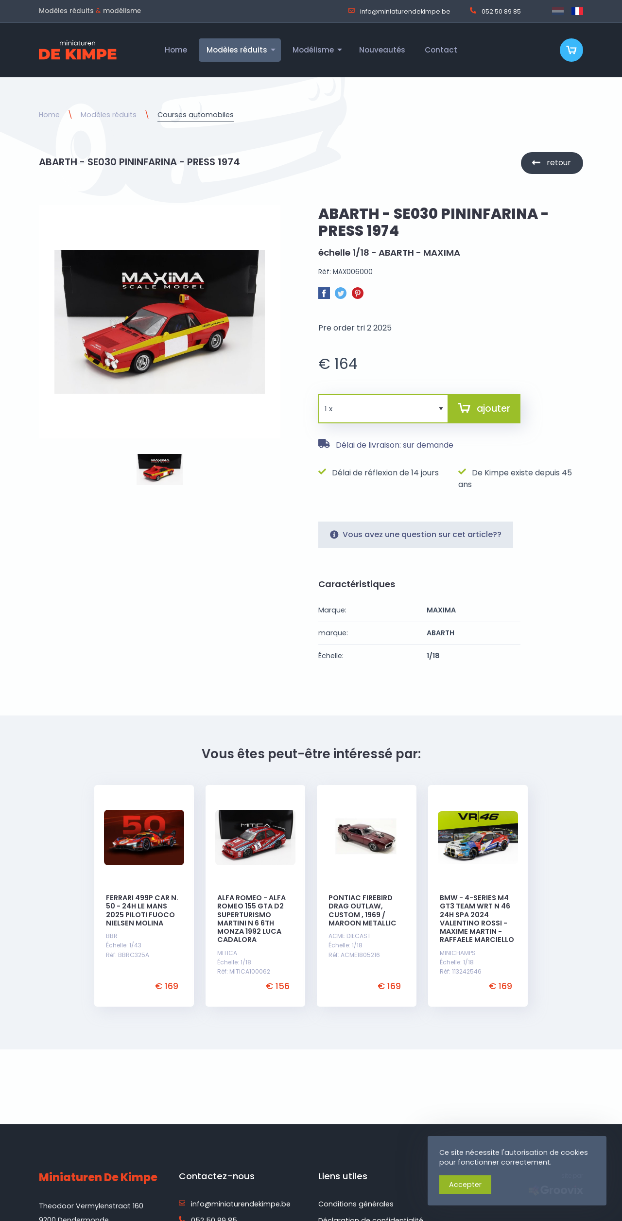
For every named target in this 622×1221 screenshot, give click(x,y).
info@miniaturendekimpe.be (399, 11)
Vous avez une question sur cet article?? (415, 534)
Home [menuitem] (176, 50)
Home (49, 115)
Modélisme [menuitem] (313, 50)
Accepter (465, 1184)
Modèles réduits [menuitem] (237, 50)
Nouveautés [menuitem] (382, 50)
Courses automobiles (195, 115)
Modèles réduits (109, 115)
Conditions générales (356, 1204)
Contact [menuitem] (441, 50)
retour (559, 162)
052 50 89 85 (495, 11)
